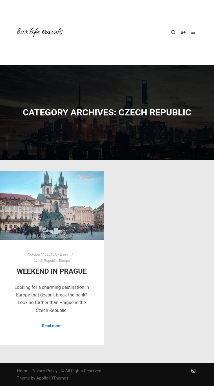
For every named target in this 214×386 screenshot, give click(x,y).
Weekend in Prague (52, 271)
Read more (51, 325)
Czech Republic (45, 260)
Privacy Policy (44, 370)
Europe (64, 260)
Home (22, 370)
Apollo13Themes (52, 378)
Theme (23, 378)
